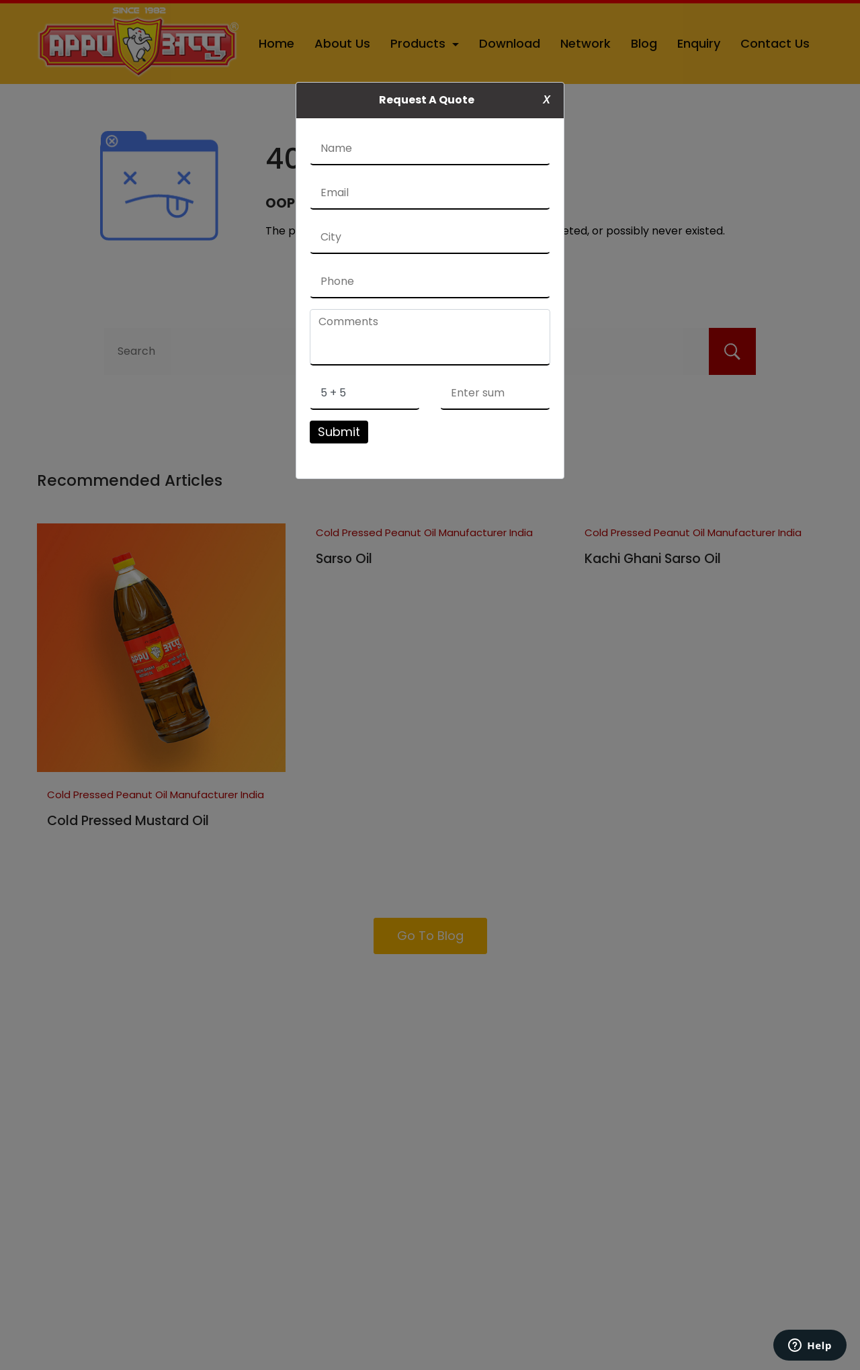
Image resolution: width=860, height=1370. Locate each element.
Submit (339, 431)
